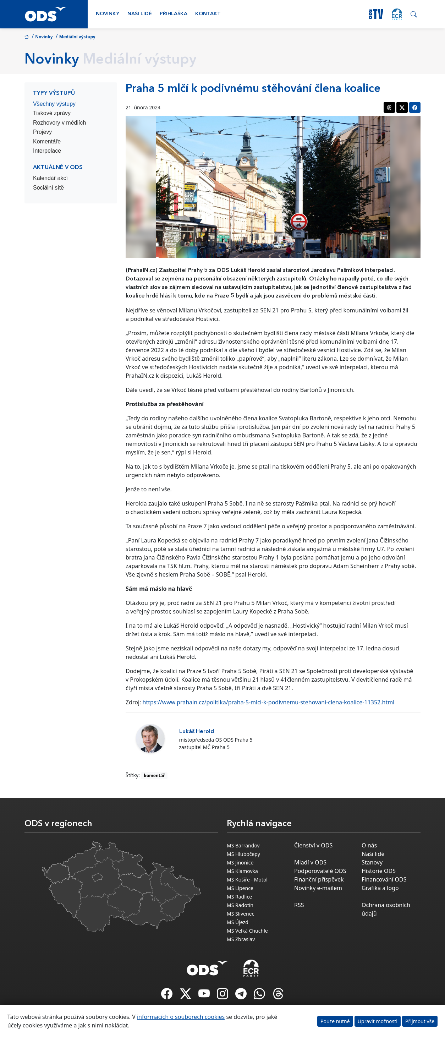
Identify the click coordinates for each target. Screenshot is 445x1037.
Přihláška (173, 14)
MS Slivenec (240, 913)
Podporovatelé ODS (320, 871)
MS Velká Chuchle (247, 930)
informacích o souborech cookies (181, 1017)
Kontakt (208, 14)
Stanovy (372, 862)
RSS (299, 905)
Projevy (42, 132)
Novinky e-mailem (318, 888)
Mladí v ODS (310, 862)
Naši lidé (139, 14)
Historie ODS (379, 871)
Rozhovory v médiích (59, 123)
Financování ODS (384, 879)
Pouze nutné (335, 1021)
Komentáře (47, 141)
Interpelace (47, 151)
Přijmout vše (419, 1021)
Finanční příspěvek (319, 879)
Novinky (107, 14)
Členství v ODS (313, 845)
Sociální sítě (48, 188)
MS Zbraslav (241, 939)
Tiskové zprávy (52, 113)
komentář (154, 776)
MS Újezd (237, 922)
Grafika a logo (380, 888)
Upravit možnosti (377, 1021)
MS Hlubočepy (243, 854)
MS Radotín (240, 905)
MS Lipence (240, 888)
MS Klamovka (242, 871)
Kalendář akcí (50, 178)
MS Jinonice (240, 862)
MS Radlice (239, 896)
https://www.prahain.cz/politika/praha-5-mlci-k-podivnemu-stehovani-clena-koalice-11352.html (269, 702)
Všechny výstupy (54, 104)
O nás (369, 845)
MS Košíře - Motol (247, 879)
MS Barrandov (243, 845)
